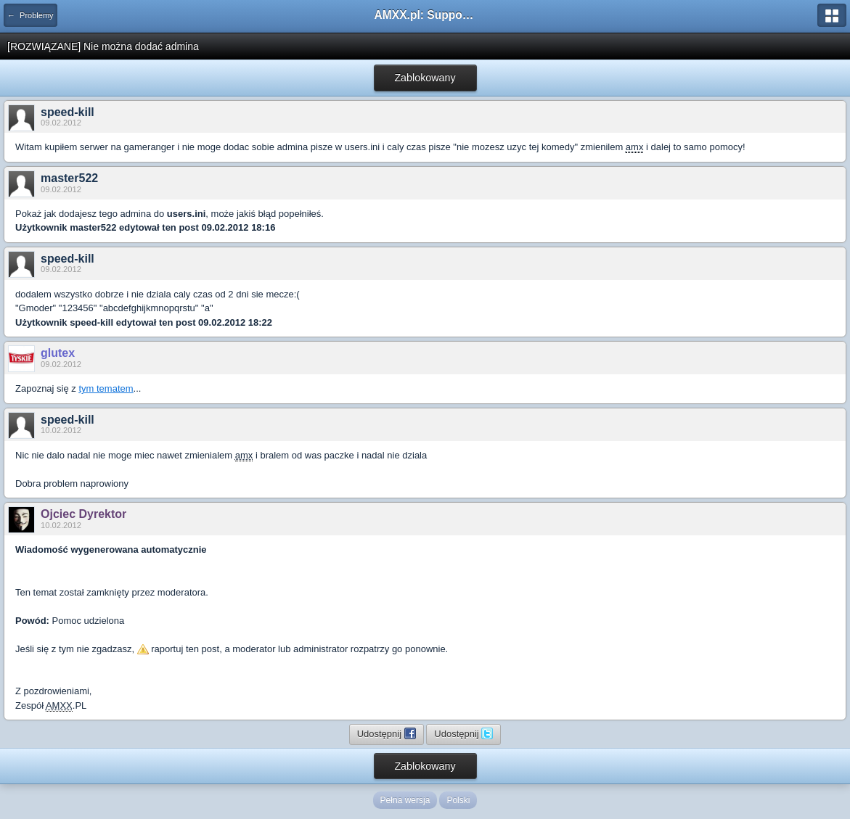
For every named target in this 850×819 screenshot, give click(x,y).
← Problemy (30, 15)
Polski (458, 800)
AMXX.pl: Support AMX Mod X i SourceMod (425, 15)
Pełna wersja (405, 800)
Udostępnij (386, 733)
